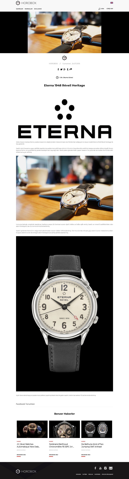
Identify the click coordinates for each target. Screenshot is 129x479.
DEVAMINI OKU (21, 454)
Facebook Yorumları (25, 404)
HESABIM (78, 474)
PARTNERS (97, 474)
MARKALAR (28, 9)
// (64, 63)
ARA (101, 9)
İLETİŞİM (85, 474)
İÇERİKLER (19, 9)
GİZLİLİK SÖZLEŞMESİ (107, 474)
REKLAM (90, 474)
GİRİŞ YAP (110, 8)
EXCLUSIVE (38, 9)
